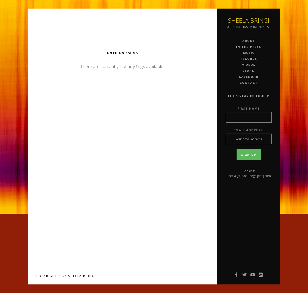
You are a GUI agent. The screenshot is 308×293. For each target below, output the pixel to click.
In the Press (248, 47)
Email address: (249, 130)
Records (248, 59)
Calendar (248, 77)
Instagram (261, 275)
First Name (249, 108)
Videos (248, 65)
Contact (249, 83)
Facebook (236, 275)
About (248, 41)
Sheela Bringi (248, 20)
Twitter (244, 275)
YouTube (252, 275)
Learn (249, 71)
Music (249, 53)
